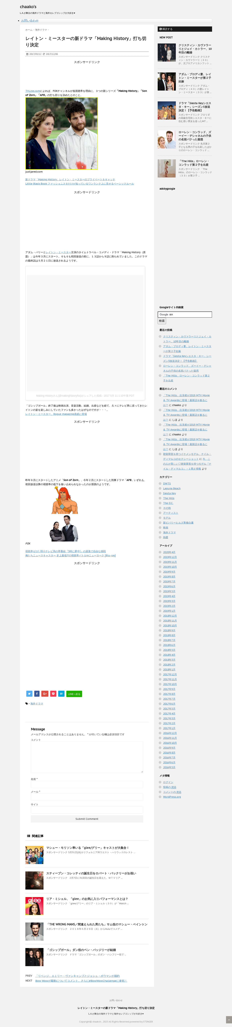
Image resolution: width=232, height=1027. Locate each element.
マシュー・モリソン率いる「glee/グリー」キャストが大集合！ (87, 848)
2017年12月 (170, 674)
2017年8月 (169, 694)
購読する (166, 29)
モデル (167, 517)
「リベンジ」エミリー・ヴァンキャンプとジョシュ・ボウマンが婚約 (77, 976)
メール (35, 791)
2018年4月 (169, 654)
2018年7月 (169, 640)
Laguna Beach (172, 488)
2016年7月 (169, 757)
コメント (36, 739)
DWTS (167, 483)
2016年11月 (170, 738)
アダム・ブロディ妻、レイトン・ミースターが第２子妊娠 (195, 77)
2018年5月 (169, 650)
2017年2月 (169, 723)
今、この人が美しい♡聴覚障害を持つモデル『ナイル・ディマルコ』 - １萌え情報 (187, 463)
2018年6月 (169, 645)
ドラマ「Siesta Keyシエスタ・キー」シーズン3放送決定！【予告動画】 (195, 106)
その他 (167, 508)
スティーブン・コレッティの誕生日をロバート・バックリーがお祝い (91, 873)
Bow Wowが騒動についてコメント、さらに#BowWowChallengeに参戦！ (81, 980)
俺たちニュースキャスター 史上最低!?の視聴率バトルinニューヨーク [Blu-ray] (70, 555)
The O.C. (168, 503)
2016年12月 (170, 733)
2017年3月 (169, 718)
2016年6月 (169, 762)
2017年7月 (169, 698)
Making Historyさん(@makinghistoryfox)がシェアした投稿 (69, 395)
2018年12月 (170, 615)
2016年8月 (169, 752)
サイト (34, 804)
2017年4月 (169, 713)
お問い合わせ (30, 20)
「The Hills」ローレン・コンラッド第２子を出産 (194, 162)
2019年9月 (169, 571)
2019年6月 (169, 586)
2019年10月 (170, 566)
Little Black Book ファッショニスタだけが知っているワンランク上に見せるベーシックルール (79, 183)
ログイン (168, 782)
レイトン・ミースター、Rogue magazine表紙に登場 (56, 414)
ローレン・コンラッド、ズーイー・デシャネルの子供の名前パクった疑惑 (195, 135)
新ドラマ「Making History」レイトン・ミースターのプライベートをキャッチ (70, 179)
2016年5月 (169, 767)
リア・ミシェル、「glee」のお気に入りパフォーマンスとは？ (87, 899)
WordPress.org (172, 796)
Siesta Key (169, 493)
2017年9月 (169, 689)
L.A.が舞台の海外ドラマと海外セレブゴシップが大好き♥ (116, 1013)
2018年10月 (170, 625)
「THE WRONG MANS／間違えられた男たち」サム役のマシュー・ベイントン (96, 924)
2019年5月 (169, 591)
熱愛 (165, 537)
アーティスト (170, 512)
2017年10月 (170, 684)
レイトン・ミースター (58, 252)
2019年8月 (169, 576)
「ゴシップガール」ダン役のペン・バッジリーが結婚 (81, 950)
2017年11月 (170, 679)
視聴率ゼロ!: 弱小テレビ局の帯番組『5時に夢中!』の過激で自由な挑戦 (65, 551)
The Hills (168, 498)
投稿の (169, 787)
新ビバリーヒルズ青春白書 (178, 522)
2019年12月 (170, 557)
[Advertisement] (91, 72)
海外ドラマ (36, 703)
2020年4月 (169, 552)
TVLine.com (32, 91)
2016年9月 (169, 747)
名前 (34, 779)
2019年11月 (170, 562)
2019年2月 (169, 606)
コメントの (172, 792)
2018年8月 (169, 635)
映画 (165, 527)
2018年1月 (169, 669)
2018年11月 (170, 620)
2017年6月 (169, 703)
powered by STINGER (141, 1021)
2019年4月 (169, 596)
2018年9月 (169, 630)
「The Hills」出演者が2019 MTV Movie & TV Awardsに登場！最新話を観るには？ (186, 400)
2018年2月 (169, 664)
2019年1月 (169, 610)
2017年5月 (169, 708)
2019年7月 (169, 581)
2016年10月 (170, 742)
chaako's (28, 6)
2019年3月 (169, 601)
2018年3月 (169, 659)
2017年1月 (169, 728)
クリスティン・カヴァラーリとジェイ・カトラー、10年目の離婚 (195, 48)
